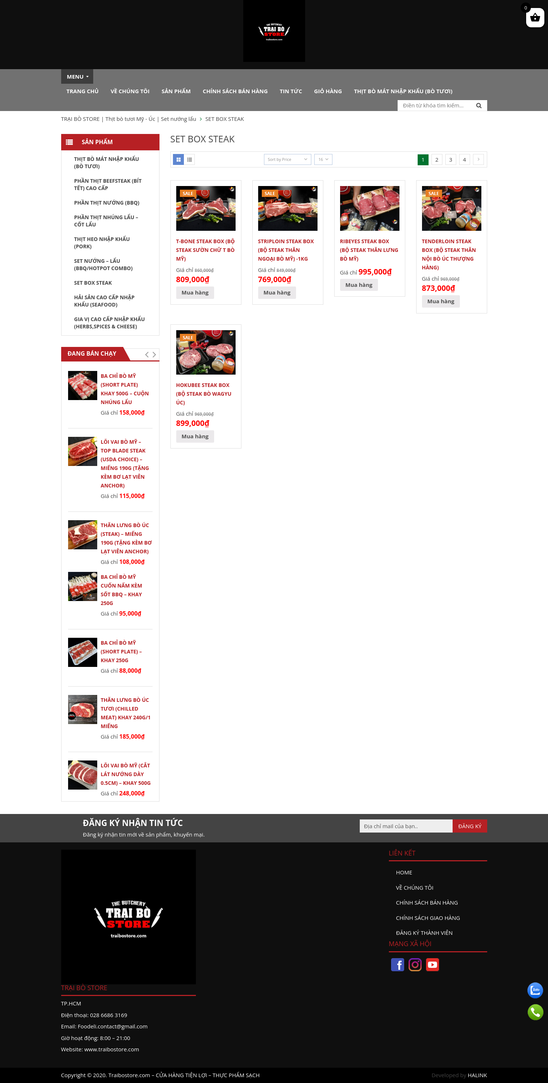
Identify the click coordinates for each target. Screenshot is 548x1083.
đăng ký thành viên (424, 932)
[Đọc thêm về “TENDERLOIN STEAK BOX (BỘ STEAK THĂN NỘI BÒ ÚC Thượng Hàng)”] (441, 301)
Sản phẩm (176, 91)
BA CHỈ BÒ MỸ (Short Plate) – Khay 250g (121, 651)
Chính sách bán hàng (235, 91)
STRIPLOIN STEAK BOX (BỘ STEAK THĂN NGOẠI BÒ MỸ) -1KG (286, 250)
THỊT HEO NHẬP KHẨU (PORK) (102, 243)
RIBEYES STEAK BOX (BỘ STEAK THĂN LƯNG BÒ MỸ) (369, 250)
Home (404, 872)
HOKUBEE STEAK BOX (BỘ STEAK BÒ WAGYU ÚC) (204, 394)
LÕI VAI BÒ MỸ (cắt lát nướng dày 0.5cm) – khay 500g (126, 774)
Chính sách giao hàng (428, 917)
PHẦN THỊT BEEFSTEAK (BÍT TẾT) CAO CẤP (108, 184)
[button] (147, 354)
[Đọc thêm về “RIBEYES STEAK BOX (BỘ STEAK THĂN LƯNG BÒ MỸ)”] (359, 285)
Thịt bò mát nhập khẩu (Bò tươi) (403, 91)
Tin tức (291, 91)
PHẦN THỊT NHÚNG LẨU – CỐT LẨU (106, 221)
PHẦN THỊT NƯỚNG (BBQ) (106, 202)
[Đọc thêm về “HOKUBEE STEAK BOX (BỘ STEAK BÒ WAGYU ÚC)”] (195, 436)
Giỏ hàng (328, 91)
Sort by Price (279, 159)
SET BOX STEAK (93, 282)
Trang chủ (83, 91)
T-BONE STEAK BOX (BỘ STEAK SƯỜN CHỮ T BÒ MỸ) (205, 250)
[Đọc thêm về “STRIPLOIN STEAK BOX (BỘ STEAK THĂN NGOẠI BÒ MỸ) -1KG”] (277, 292)
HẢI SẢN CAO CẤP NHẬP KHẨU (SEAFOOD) (104, 301)
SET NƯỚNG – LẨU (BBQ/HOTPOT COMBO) (103, 264)
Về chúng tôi (130, 91)
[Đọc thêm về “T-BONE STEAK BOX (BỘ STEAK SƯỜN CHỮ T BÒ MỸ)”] (195, 292)
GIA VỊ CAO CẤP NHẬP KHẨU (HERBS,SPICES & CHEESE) (109, 323)
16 (320, 159)
